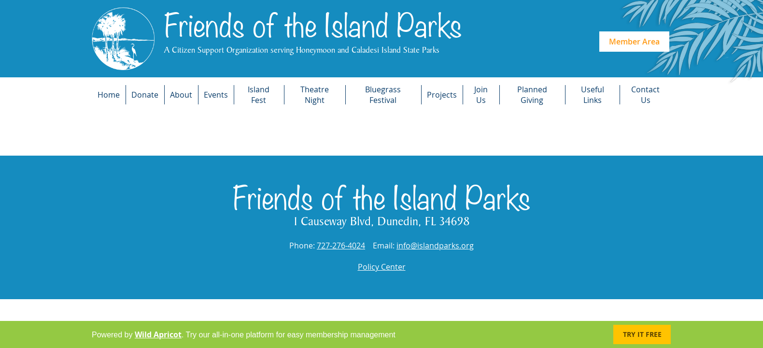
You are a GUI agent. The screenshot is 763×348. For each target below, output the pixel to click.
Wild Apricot (158, 334)
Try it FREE (642, 334)
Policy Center (382, 266)
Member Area (634, 41)
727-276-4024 (341, 245)
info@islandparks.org (435, 245)
